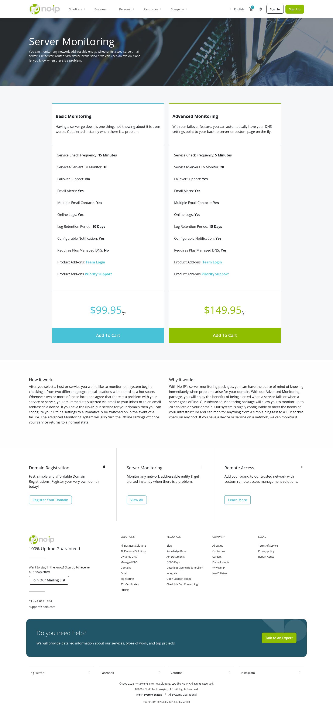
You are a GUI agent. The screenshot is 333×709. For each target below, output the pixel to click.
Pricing (125, 590)
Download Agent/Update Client (184, 568)
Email (124, 573)
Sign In (275, 9)
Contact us (218, 551)
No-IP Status (219, 573)
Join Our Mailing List (48, 580)
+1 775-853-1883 (40, 601)
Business (101, 9)
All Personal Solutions (133, 551)
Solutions (76, 9)
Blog (169, 545)
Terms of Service (268, 545)
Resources (152, 9)
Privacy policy (266, 551)
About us (217, 545)
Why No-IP (218, 568)
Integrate (171, 573)
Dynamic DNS (129, 556)
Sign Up (295, 9)
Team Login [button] (95, 262)
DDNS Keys (173, 562)
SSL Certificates (130, 584)
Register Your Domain (50, 500)
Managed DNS (129, 562)
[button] (251, 9)
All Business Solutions (133, 545)
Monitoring (127, 579)
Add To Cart (108, 335)
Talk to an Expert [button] (279, 638)
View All (136, 500)
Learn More (237, 500)
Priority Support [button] (98, 274)
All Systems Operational (182, 694)
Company (178, 9)
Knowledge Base (176, 551)
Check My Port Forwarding (182, 584)
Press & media (220, 562)
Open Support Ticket (178, 579)
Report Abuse (266, 556)
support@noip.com (42, 607)
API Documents (175, 556)
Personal (126, 9)
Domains (126, 568)
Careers (217, 556)
